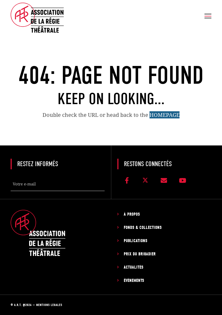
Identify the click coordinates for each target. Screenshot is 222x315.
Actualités (133, 267)
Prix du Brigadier (140, 254)
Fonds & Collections (143, 227)
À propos (132, 214)
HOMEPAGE (165, 114)
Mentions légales (49, 305)
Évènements (134, 280)
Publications (135, 240)
